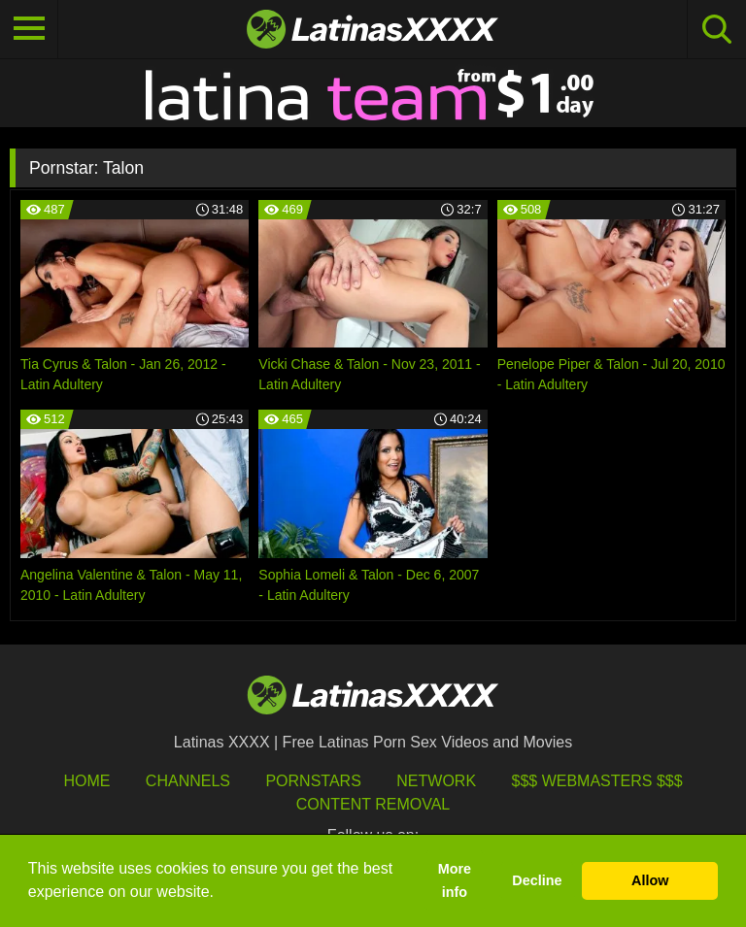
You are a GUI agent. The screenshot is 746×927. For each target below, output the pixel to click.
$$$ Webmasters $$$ (597, 781)
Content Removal (373, 804)
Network (436, 781)
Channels (188, 781)
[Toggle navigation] (29, 29)
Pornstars (312, 781)
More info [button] (454, 880)
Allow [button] (649, 880)
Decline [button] (536, 880)
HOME (86, 781)
